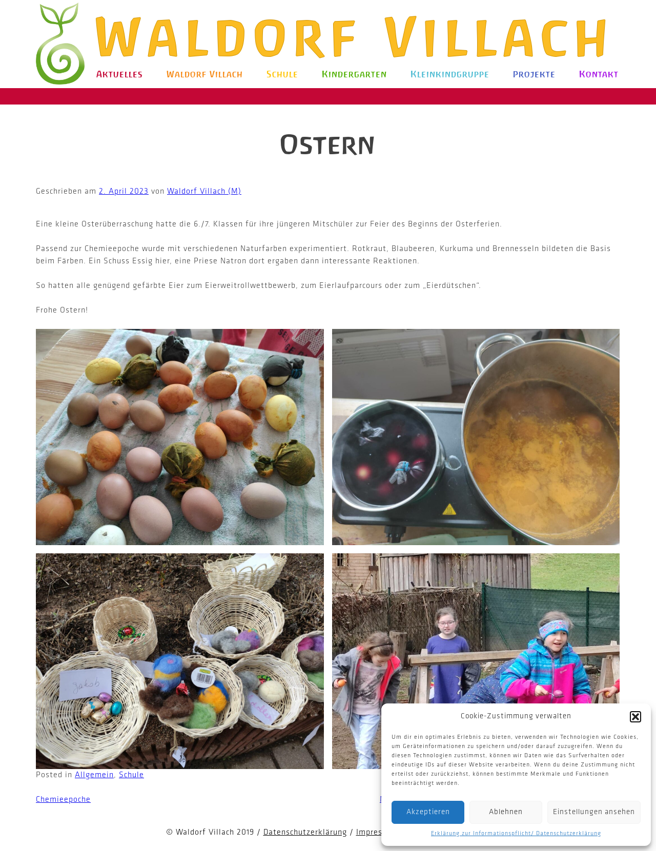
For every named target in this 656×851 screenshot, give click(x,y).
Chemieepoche (63, 800)
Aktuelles (119, 74)
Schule (282, 74)
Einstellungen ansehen (594, 812)
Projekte (534, 74)
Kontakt (599, 74)
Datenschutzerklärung (305, 832)
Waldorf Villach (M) (204, 192)
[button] (635, 717)
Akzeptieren (428, 812)
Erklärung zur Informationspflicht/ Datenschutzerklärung (516, 834)
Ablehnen (506, 812)
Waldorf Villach (356, 37)
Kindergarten (354, 74)
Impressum (377, 832)
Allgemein (94, 775)
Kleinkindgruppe (450, 74)
